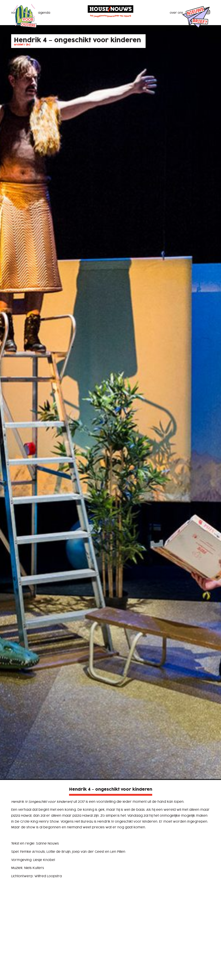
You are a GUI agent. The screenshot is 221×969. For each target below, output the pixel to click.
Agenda (44, 12)
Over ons (176, 12)
